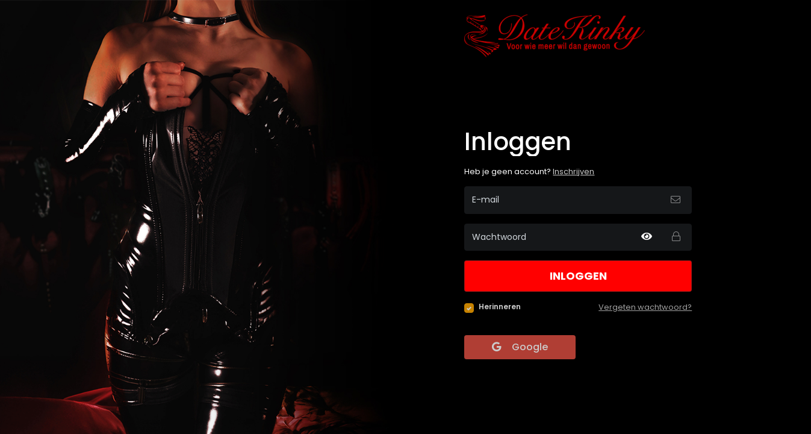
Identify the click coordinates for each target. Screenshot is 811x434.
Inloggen (578, 275)
